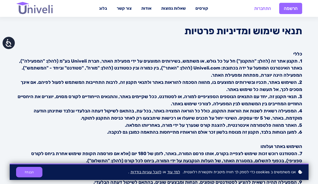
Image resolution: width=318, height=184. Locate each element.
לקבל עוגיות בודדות (146, 172)
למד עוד (173, 172)
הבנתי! (29, 172)
